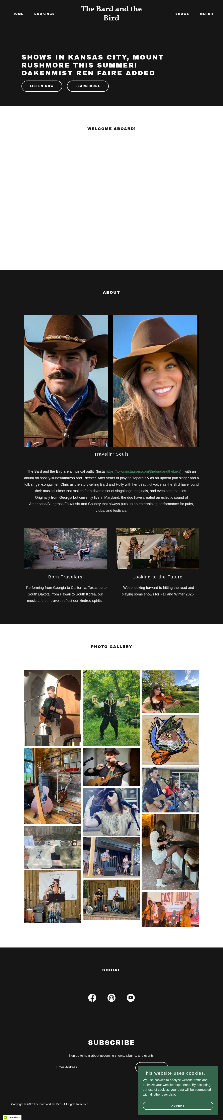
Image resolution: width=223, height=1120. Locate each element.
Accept (178, 1105)
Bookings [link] (44, 13)
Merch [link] (206, 13)
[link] (112, 19)
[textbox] (92, 1067)
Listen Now (42, 86)
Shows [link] (182, 13)
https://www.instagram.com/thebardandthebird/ (143, 471)
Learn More (87, 86)
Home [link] (17, 13)
